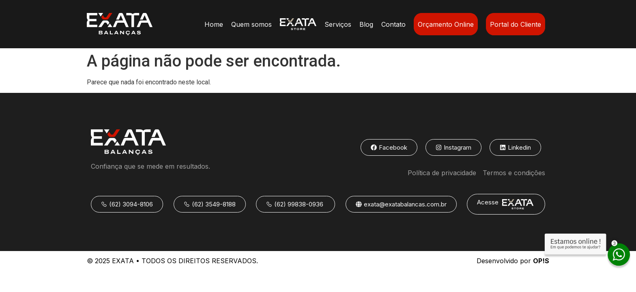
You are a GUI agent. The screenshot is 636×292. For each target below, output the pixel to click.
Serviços (337, 24)
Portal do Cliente (515, 24)
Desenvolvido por (513, 261)
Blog (366, 24)
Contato (393, 24)
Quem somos (251, 24)
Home (213, 24)
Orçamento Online (446, 24)
